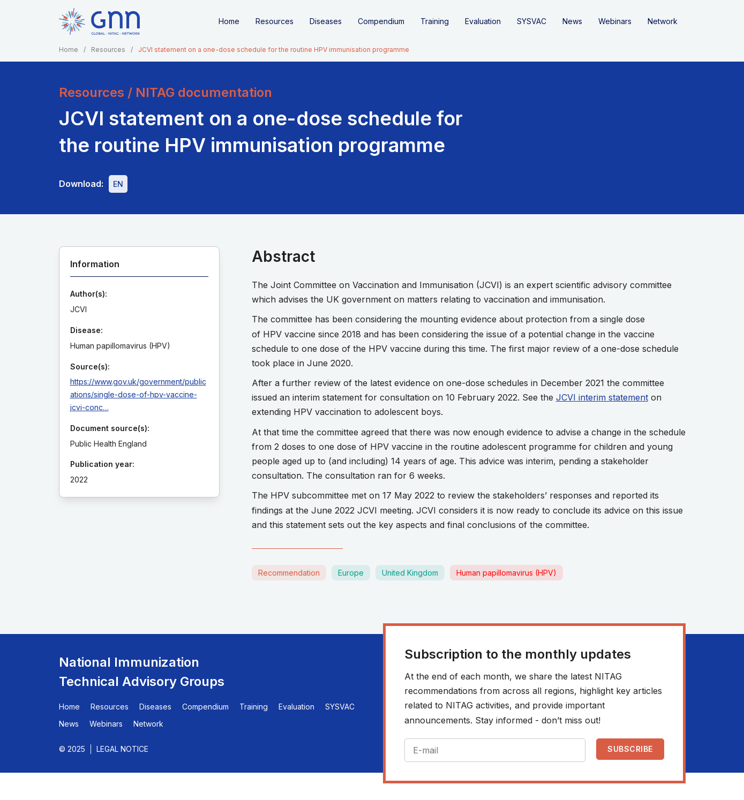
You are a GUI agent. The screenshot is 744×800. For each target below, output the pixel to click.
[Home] (99, 21)
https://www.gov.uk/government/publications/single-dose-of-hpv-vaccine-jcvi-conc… (138, 394)
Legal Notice (122, 748)
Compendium (381, 21)
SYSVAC (531, 21)
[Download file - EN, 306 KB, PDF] (118, 184)
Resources (274, 21)
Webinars (615, 21)
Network (663, 21)
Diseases (326, 21)
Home (229, 21)
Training (434, 21)
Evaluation (483, 21)
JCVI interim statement (602, 397)
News (572, 21)
